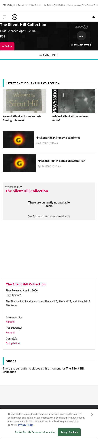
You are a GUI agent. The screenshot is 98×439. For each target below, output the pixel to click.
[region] (49, 424)
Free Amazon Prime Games (29, 5)
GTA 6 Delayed (9, 5)
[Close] (92, 414)
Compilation (13, 343)
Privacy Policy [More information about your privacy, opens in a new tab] (25, 424)
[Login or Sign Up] (93, 17)
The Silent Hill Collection (23, 24)
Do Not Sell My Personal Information (35, 432)
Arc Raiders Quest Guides (54, 5)
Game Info (49, 55)
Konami (10, 321)
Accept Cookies (69, 432)
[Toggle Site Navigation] (4, 17)
